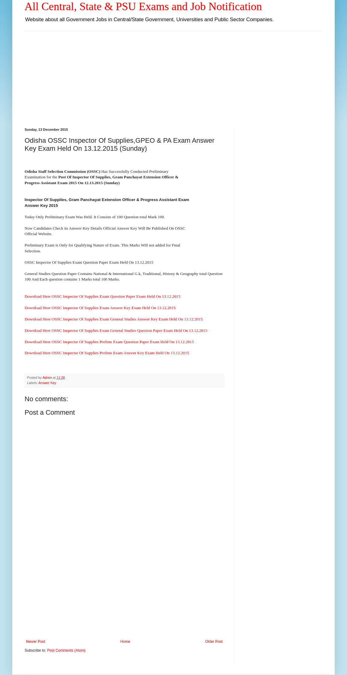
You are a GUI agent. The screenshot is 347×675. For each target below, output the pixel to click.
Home (125, 641)
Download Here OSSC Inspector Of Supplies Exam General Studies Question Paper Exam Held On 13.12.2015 (116, 330)
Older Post (214, 641)
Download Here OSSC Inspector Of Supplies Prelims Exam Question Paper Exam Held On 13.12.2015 (109, 341)
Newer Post (35, 641)
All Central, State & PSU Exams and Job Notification (143, 6)
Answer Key (47, 383)
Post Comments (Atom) (66, 650)
